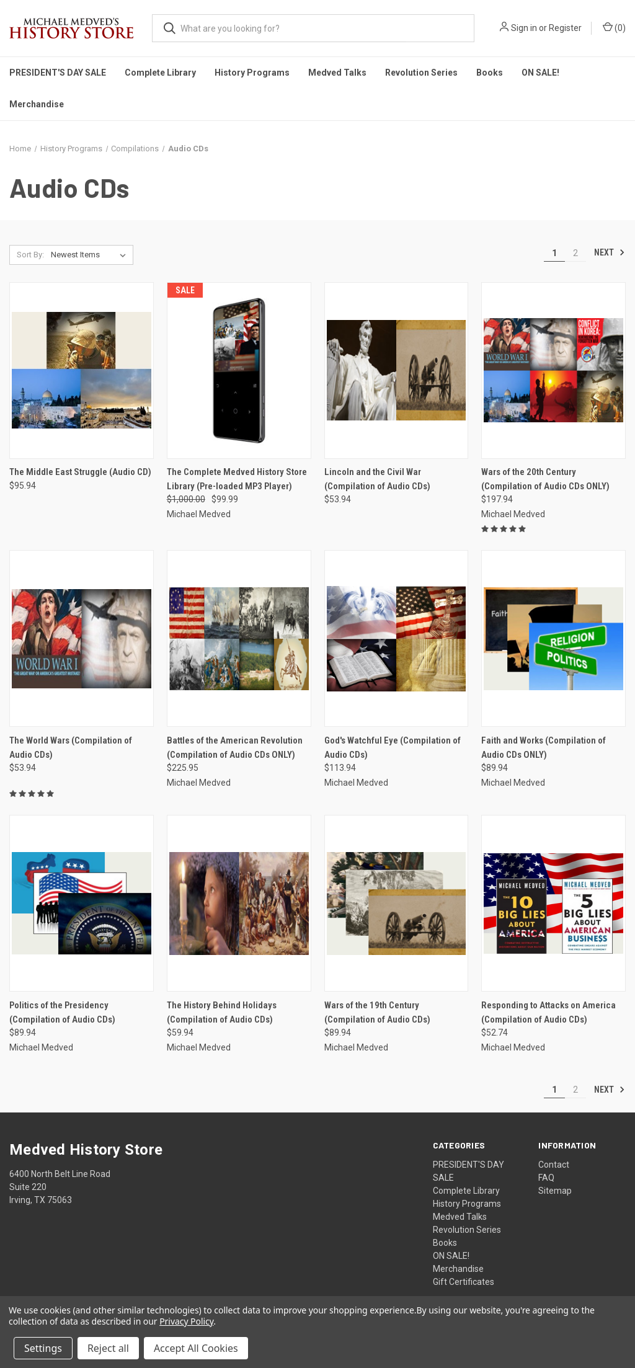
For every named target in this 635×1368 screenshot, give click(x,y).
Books (489, 73)
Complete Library (160, 73)
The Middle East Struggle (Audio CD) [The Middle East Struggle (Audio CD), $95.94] (80, 471)
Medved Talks (337, 73)
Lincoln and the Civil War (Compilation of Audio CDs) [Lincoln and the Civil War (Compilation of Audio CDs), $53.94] (377, 479)
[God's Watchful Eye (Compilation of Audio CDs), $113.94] (396, 638)
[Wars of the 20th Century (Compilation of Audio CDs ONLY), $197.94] (553, 370)
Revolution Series (421, 73)
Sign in (524, 28)
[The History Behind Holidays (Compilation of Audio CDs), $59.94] (239, 903)
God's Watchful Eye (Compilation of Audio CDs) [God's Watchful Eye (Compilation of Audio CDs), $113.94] (392, 747)
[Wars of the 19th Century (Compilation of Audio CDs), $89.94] (396, 903)
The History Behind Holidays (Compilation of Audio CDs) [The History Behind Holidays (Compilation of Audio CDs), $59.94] (222, 1012)
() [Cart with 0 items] (614, 27)
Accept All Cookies (196, 1348)
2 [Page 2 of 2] (575, 253)
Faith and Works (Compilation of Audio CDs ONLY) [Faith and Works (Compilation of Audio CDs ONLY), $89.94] (543, 747)
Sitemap (555, 1191)
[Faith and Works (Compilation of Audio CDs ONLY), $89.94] (553, 638)
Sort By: (30, 254)
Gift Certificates (463, 1282)
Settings (43, 1348)
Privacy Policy (186, 1321)
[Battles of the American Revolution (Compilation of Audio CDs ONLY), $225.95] (239, 638)
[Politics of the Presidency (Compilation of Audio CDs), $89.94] (81, 903)
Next (609, 252)
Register (565, 28)
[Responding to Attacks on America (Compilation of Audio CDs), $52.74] (553, 903)
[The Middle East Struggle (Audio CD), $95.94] (81, 370)
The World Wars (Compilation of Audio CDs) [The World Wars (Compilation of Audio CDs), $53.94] (70, 747)
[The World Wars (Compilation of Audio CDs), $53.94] (81, 638)
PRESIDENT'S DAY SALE (57, 73)
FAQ (546, 1178)
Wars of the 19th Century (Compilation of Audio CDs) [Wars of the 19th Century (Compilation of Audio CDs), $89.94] (377, 1012)
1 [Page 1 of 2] (554, 253)
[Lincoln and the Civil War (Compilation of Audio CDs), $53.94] (396, 370)
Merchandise (36, 104)
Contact (553, 1165)
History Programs (252, 73)
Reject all (108, 1348)
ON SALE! (540, 73)
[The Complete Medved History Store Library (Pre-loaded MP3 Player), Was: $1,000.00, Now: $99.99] (239, 370)
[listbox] (91, 255)
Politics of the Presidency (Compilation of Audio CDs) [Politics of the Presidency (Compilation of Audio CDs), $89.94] (62, 1012)
